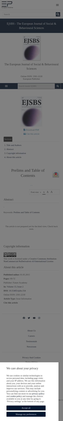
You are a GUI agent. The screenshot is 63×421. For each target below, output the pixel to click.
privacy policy (18, 394)
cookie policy (34, 394)
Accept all (25, 408)
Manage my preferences (25, 414)
